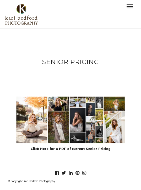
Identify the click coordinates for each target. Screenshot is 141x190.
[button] (70, 120)
